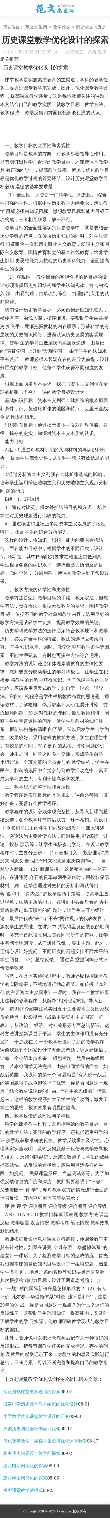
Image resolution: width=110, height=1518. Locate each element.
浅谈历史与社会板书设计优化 (31, 1428)
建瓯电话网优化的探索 (25, 1465)
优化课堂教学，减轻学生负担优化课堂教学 (45, 1441)
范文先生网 (36, 27)
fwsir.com (64, 1511)
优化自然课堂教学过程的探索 (31, 1391)
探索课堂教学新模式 (23, 1490)
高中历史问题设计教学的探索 (31, 1453)
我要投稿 (97, 51)
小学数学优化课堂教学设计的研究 (36, 1416)
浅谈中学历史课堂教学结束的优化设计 (40, 1404)
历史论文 (84, 27)
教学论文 (61, 27)
